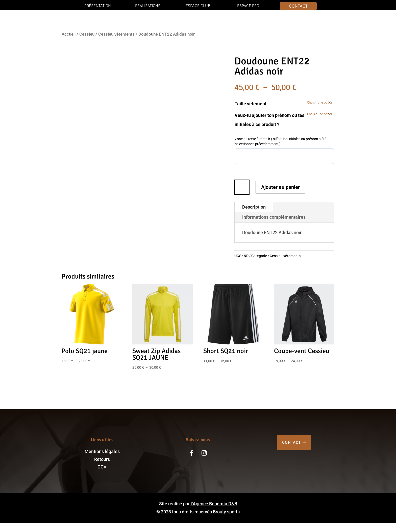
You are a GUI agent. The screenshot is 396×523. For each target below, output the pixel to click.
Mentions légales (102, 451)
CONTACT (291, 442)
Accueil (69, 34)
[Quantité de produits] (242, 187)
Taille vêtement (250, 103)
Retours (102, 459)
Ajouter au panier (280, 187)
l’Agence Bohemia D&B (214, 503)
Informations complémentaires (274, 217)
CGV (102, 466)
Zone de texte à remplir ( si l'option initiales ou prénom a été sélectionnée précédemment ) (280, 141)
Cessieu (86, 34)
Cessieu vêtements (116, 34)
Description (254, 207)
